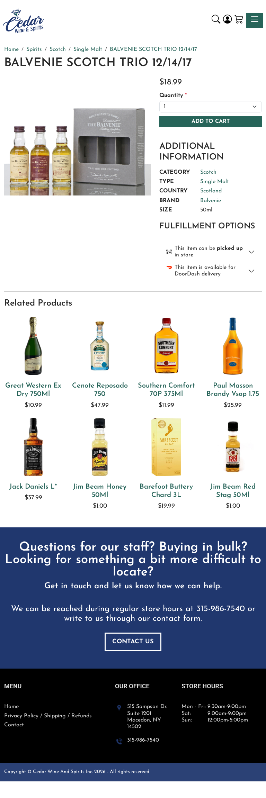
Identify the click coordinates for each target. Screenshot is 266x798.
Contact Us (133, 641)
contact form (177, 619)
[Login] (227, 20)
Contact (14, 725)
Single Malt (214, 181)
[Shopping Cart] (238, 20)
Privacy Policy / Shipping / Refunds (48, 716)
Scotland (211, 191)
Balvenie (210, 200)
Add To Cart (211, 121)
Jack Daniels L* (33, 486)
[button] (216, 20)
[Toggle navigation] (254, 20)
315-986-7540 (220, 609)
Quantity (173, 95)
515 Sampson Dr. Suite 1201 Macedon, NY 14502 (147, 716)
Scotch (208, 172)
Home (11, 706)
